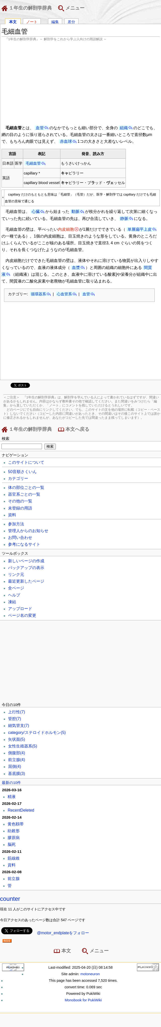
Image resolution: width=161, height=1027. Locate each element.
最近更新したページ (26, 581)
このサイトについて (26, 462)
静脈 (124, 218)
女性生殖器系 (22, 746)
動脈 (75, 211)
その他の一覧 (20, 501)
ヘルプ (14, 595)
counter (10, 898)
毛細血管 (33, 163)
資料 (12, 515)
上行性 (16, 712)
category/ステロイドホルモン (37, 732)
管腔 (14, 719)
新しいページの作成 (26, 561)
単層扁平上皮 (140, 229)
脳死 (12, 844)
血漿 (76, 267)
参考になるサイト (24, 544)
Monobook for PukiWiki (83, 1000)
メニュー (71, 8)
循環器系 (38, 294)
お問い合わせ (20, 537)
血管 (40, 128)
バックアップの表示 (26, 568)
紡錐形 (14, 831)
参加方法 (16, 524)
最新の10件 (11, 783)
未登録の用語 (20, 508)
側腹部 (16, 753)
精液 (12, 797)
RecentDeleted (21, 810)
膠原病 (14, 837)
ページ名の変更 (22, 615)
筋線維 (14, 858)
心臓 (36, 211)
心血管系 (64, 294)
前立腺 (16, 760)
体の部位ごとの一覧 (26, 487)
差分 (71, 21)
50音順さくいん (22, 472)
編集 (55, 21)
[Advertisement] (81, 82)
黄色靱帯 (16, 824)
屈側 (14, 766)
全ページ (16, 588)
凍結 (12, 602)
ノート (31, 21)
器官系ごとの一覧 (24, 494)
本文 (13, 21)
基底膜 (16, 773)
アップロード (20, 608)
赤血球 (66, 141)
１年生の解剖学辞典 (28, 8)
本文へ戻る (73, 430)
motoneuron (90, 974)
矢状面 (16, 739)
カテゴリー (18, 478)
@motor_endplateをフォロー (63, 933)
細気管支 (18, 725)
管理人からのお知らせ (28, 531)
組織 (124, 128)
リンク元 (16, 574)
